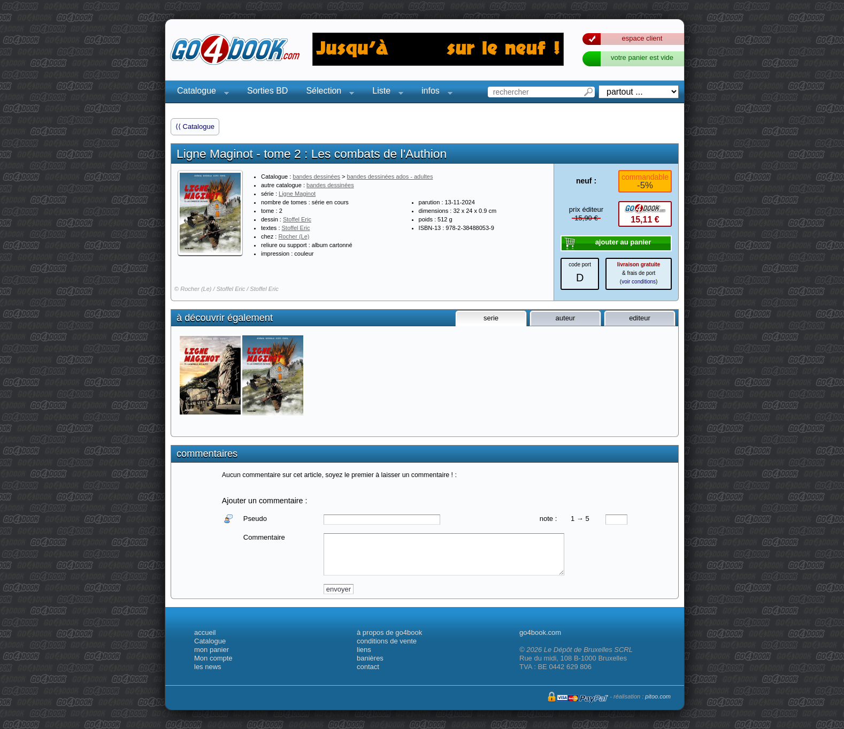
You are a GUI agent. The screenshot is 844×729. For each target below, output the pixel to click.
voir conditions (639, 282)
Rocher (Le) (293, 236)
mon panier (211, 650)
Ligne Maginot (297, 193)
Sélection (327, 92)
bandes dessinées (316, 176)
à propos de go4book (389, 632)
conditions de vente (387, 641)
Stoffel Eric (297, 219)
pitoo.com (658, 696)
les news (207, 667)
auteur (566, 318)
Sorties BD (267, 90)
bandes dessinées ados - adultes (390, 176)
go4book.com (540, 632)
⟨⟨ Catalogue (194, 126)
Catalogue (200, 92)
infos (433, 92)
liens (364, 650)
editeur (639, 318)
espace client (642, 38)
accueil (205, 632)
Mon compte (213, 658)
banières (370, 658)
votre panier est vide (642, 57)
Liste (384, 92)
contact (368, 667)
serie (491, 318)
